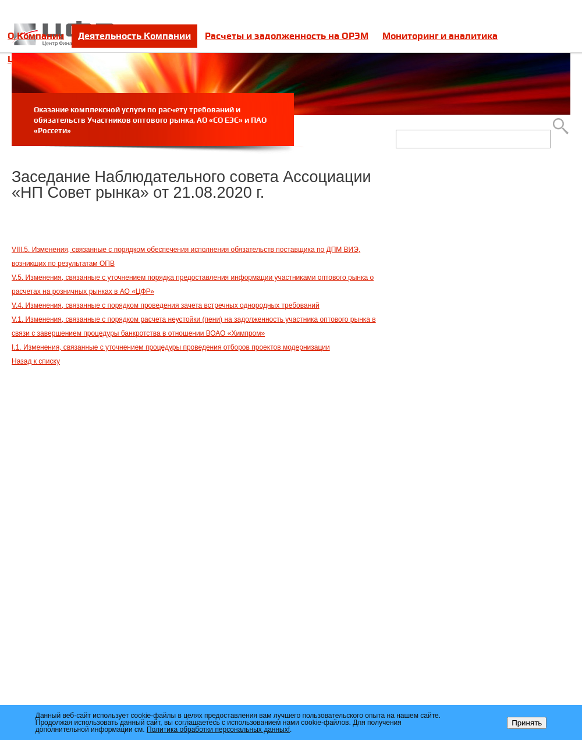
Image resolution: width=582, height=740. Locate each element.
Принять (527, 722)
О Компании (36, 35)
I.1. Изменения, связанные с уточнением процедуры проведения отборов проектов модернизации (171, 347)
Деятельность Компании (134, 35)
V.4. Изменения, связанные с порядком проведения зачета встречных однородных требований (166, 305)
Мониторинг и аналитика (440, 35)
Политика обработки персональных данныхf (218, 729)
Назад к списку (36, 361)
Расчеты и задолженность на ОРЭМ (286, 35)
